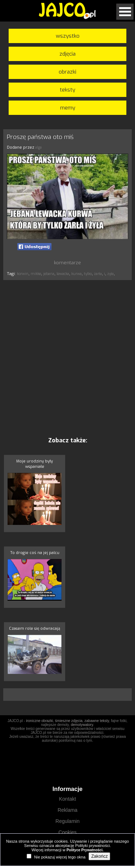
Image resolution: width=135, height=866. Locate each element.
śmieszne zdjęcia (68, 721)
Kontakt (67, 799)
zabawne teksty (97, 721)
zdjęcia (67, 53)
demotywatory (82, 725)
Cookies (67, 832)
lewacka (63, 273)
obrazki (67, 71)
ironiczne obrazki (39, 721)
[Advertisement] (67, 358)
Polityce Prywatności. (85, 850)
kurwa (76, 273)
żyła (110, 273)
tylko (88, 273)
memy (67, 107)
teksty (67, 89)
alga (38, 147)
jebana (48, 273)
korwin (22, 273)
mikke (36, 273)
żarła (98, 273)
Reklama (67, 810)
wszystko (68, 35)
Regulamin (67, 821)
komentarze (67, 263)
